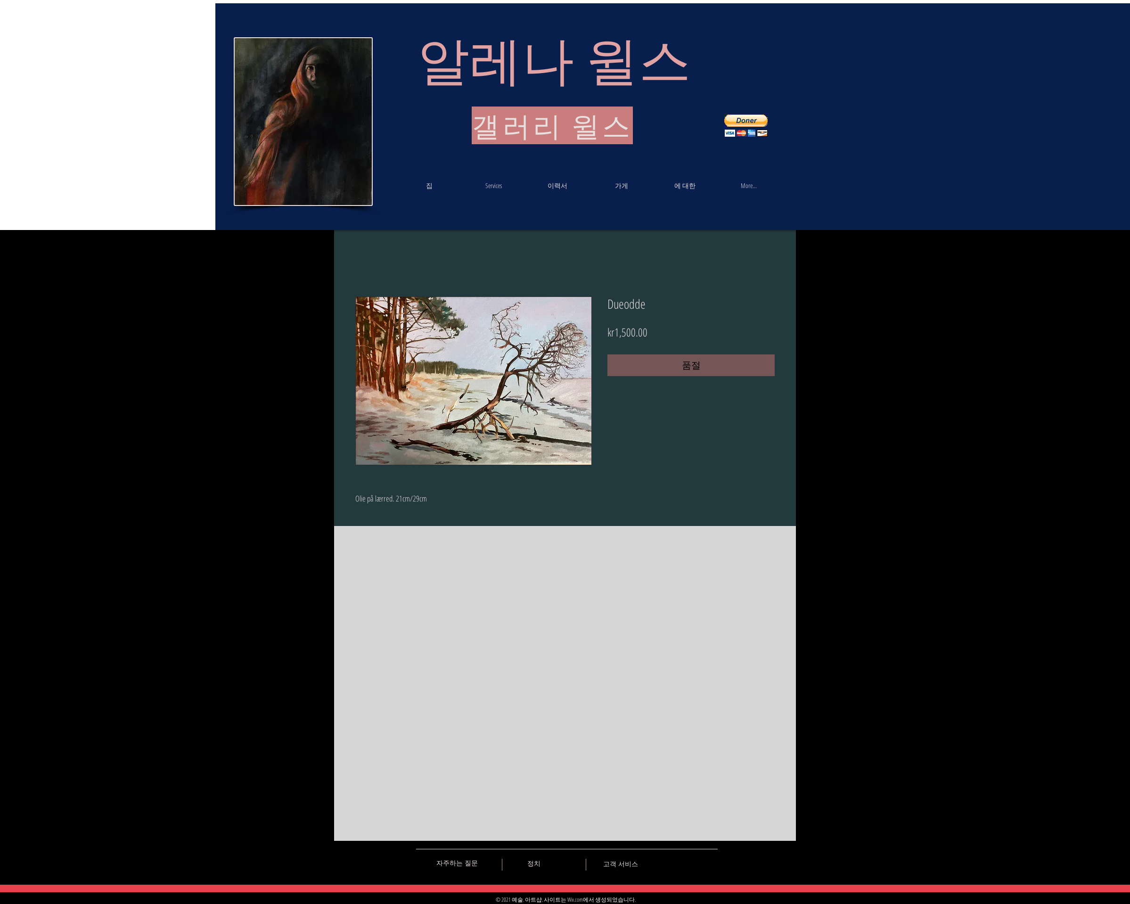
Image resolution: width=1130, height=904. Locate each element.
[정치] (533, 863)
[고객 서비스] (620, 864)
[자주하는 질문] (457, 863)
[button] (746, 126)
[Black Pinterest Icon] (694, 863)
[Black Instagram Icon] (710, 863)
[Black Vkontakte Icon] (661, 863)
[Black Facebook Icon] (677, 863)
